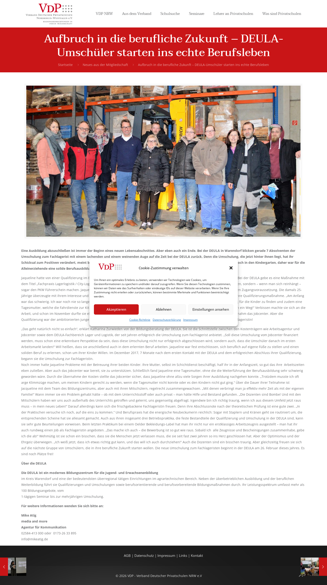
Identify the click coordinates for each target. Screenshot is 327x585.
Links (183, 555)
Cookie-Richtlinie (139, 320)
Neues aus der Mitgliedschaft (105, 65)
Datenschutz (144, 555)
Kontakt (197, 555)
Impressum (190, 320)
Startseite (65, 65)
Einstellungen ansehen (210, 309)
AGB (128, 555)
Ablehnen (163, 309)
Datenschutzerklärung (167, 320)
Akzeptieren (116, 309)
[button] (231, 268)
